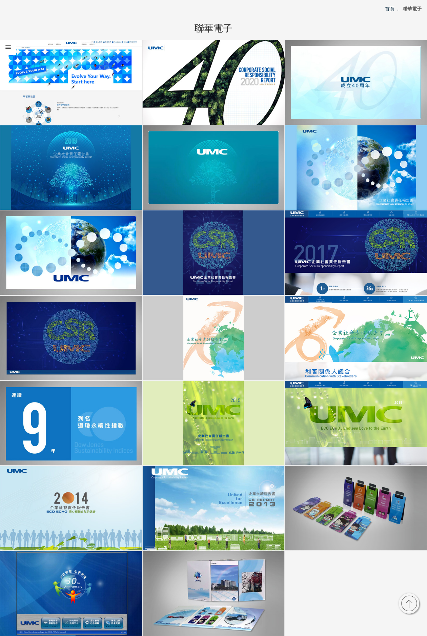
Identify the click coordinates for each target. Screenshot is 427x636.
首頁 (389, 9)
